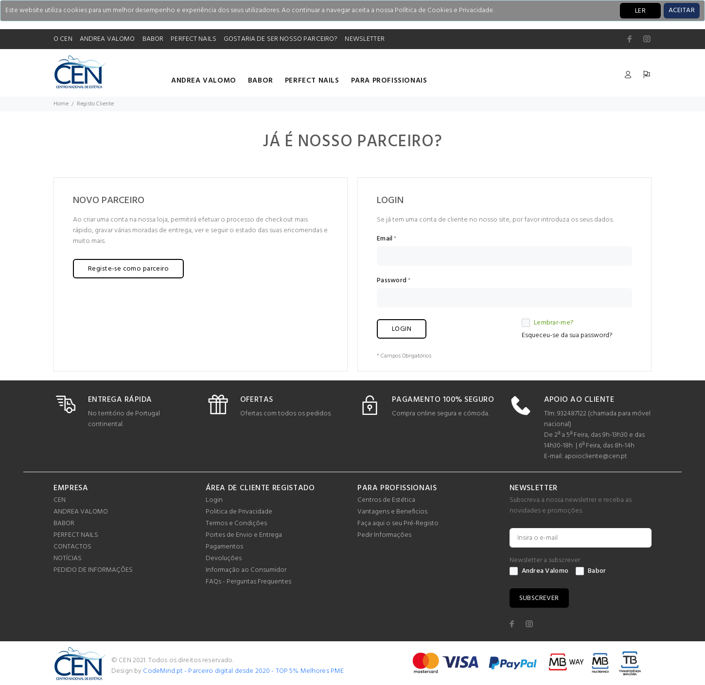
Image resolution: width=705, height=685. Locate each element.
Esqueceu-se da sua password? (567, 335)
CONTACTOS (72, 546)
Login (214, 500)
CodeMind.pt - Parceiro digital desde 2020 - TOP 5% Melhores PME (243, 671)
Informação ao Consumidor (246, 570)
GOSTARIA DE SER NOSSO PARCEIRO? (280, 39)
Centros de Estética (386, 500)
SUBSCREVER (539, 598)
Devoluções (224, 558)
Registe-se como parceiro (128, 268)
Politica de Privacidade (239, 511)
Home (61, 104)
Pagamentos (224, 546)
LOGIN (401, 329)
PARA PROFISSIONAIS (389, 80)
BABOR (153, 39)
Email (384, 239)
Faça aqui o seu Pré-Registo (398, 523)
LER (640, 11)
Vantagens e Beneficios (392, 511)
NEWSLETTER (364, 39)
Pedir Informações (384, 535)
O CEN (62, 39)
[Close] (682, 10)
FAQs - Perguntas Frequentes (248, 581)
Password (391, 280)
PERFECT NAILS (193, 39)
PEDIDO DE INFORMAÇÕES (93, 570)
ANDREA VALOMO (107, 39)
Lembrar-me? (548, 323)
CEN (59, 500)
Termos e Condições (236, 523)
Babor (591, 571)
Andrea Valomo (539, 571)
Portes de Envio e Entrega (244, 535)
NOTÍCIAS (67, 558)
